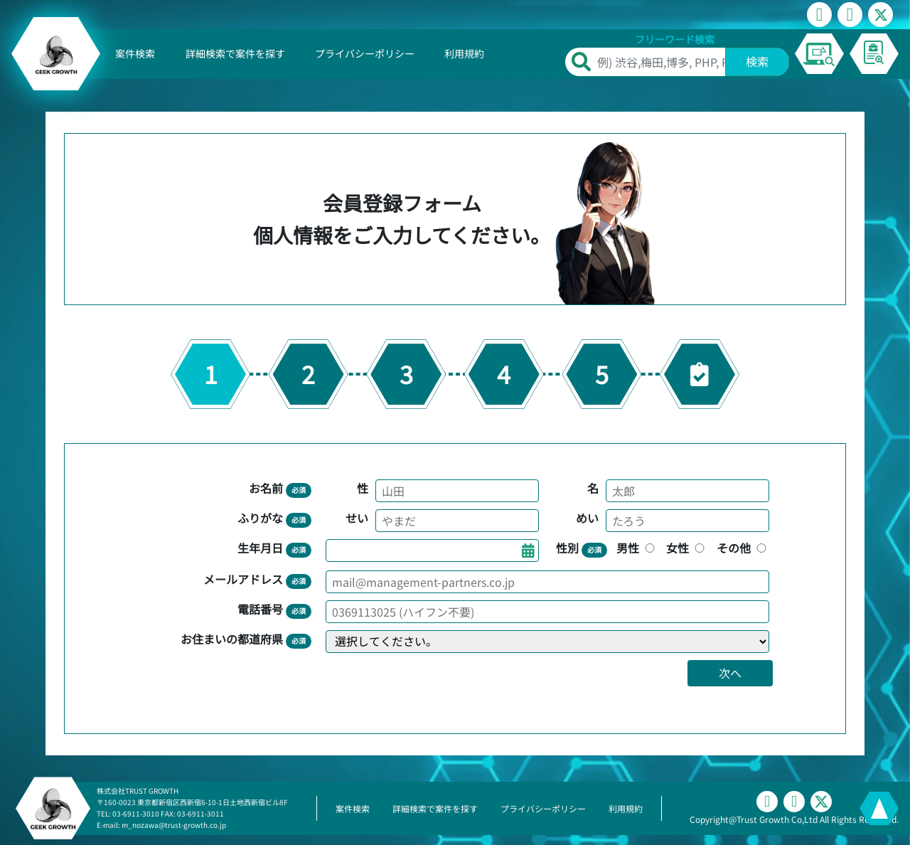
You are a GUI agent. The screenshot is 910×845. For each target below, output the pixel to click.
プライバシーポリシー (364, 53)
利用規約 (464, 53)
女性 (686, 547)
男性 (637, 547)
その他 (743, 547)
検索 (757, 61)
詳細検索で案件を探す (235, 53)
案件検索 (135, 53)
